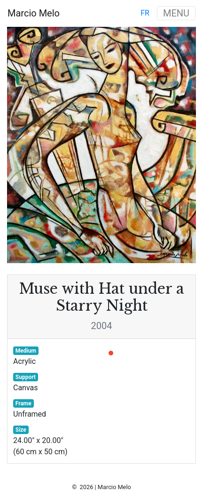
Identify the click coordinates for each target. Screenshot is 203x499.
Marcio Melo (34, 13)
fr (145, 12)
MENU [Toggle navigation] (176, 13)
